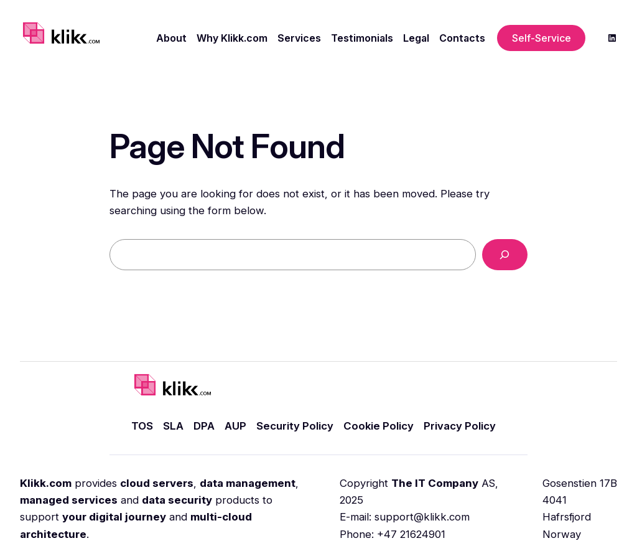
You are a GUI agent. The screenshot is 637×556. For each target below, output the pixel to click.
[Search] (505, 255)
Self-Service (541, 38)
